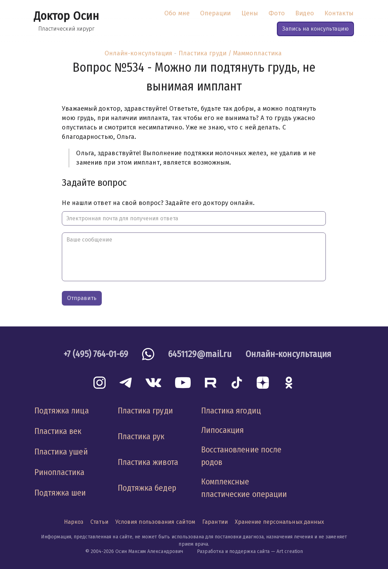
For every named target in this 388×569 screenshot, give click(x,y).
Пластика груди (145, 411)
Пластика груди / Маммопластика (230, 53)
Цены (249, 13)
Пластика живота (148, 462)
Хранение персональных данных (279, 522)
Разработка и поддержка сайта (233, 551)
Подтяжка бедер (147, 488)
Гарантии (215, 522)
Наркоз (74, 522)
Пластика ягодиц (231, 411)
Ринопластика (59, 472)
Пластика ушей (61, 452)
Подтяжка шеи (60, 493)
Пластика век (58, 431)
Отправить (82, 298)
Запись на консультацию (315, 28)
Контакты (339, 13)
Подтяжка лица (61, 411)
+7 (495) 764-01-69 (96, 354)
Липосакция (222, 430)
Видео (304, 13)
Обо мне (177, 13)
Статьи (99, 522)
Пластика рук (141, 436)
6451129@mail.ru (199, 354)
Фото (277, 13)
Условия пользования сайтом (155, 522)
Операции (215, 13)
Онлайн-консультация (139, 53)
